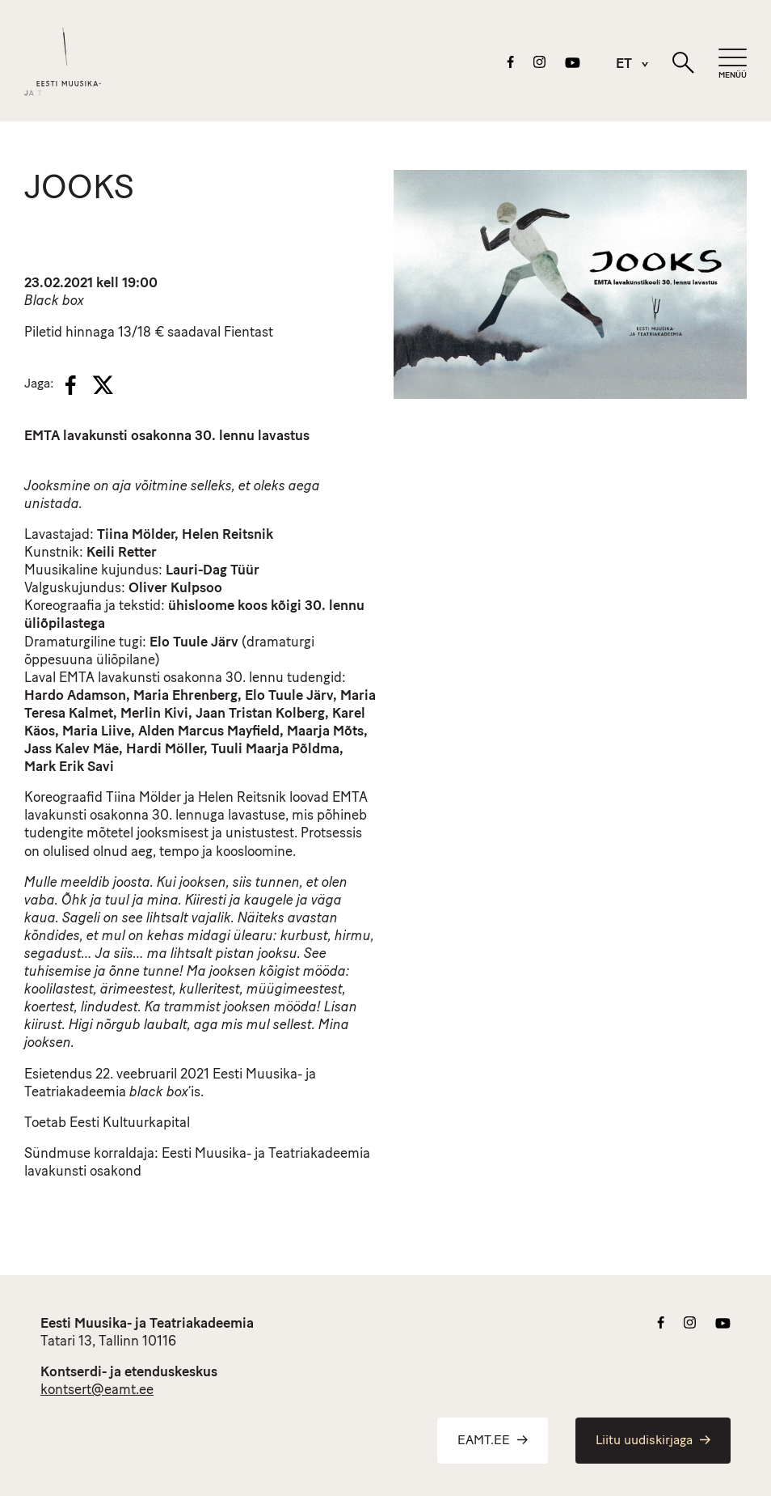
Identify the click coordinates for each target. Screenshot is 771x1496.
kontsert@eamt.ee (97, 1390)
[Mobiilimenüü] (732, 64)
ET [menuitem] (624, 65)
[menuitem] (624, 64)
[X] (102, 385)
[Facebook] (70, 385)
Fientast (248, 333)
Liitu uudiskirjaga (653, 1441)
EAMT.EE (492, 1441)
